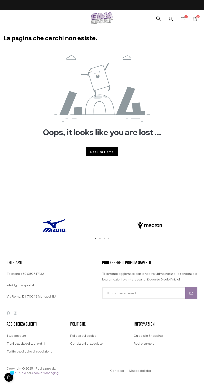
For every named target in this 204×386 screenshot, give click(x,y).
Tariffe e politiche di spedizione (29, 351)
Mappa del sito (140, 370)
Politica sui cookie (83, 335)
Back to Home (102, 151)
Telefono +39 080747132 (25, 273)
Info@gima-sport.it (20, 285)
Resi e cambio (144, 343)
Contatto (117, 370)
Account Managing (45, 373)
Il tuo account (16, 335)
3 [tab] (104, 238)
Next (201, 226)
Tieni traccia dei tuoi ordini (26, 343)
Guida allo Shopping (148, 335)
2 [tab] (100, 238)
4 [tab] (109, 238)
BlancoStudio (16, 373)
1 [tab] (95, 238)
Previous (3, 226)
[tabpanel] (54, 226)
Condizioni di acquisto (86, 343)
